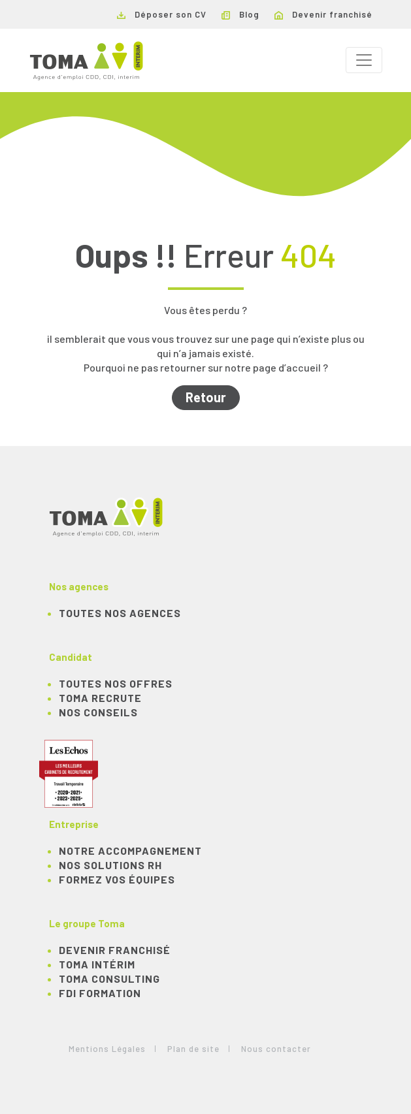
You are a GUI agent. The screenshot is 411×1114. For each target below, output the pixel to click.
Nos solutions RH (110, 865)
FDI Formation (100, 993)
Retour (206, 397)
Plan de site (193, 1048)
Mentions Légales (107, 1048)
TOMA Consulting (109, 978)
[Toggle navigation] (364, 60)
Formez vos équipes (117, 879)
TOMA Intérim (97, 964)
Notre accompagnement (130, 850)
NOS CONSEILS (98, 712)
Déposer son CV (161, 14)
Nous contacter (276, 1048)
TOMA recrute (100, 698)
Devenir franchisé (323, 14)
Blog (240, 14)
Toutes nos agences (120, 613)
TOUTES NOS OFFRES (116, 683)
